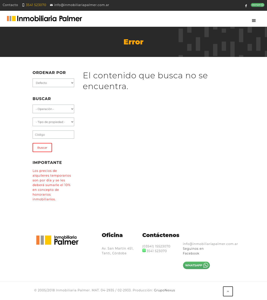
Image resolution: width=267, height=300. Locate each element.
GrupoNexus (164, 290)
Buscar (42, 147)
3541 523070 (36, 5)
